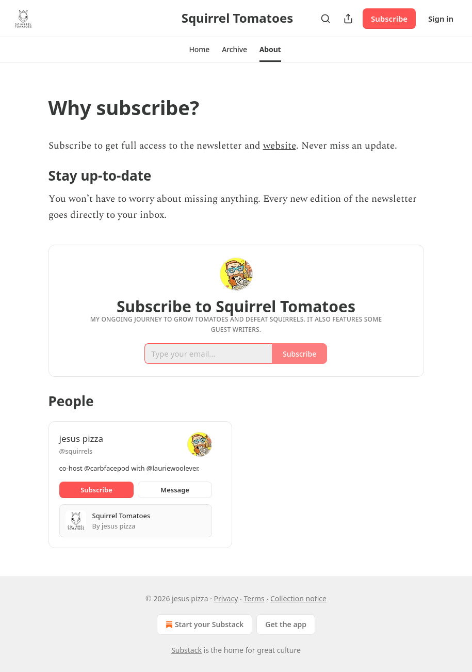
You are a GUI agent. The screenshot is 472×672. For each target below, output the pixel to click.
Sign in (440, 18)
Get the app (285, 624)
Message (174, 489)
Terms (253, 598)
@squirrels (76, 451)
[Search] (325, 18)
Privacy (226, 598)
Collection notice (298, 598)
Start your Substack (203, 624)
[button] (199, 49)
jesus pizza (81, 438)
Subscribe (389, 18)
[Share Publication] (348, 18)
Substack (186, 650)
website (279, 145)
